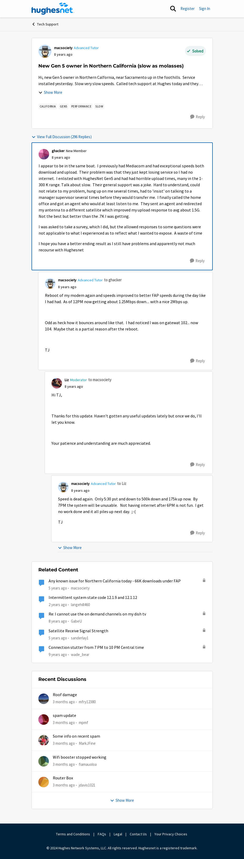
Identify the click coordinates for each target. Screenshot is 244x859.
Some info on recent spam (76, 736)
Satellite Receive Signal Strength (78, 631)
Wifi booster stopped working (79, 757)
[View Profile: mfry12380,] (43, 699)
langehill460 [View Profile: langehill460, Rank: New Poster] (80, 604)
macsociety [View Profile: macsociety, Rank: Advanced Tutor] (63, 47)
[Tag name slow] (99, 106)
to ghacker (113, 279)
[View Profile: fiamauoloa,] (43, 761)
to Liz (121, 483)
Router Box (63, 778)
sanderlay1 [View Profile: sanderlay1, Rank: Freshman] (80, 637)
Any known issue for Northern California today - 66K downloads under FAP (115, 581)
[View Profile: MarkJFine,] (43, 740)
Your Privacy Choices (171, 834)
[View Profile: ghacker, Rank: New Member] (44, 154)
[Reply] (197, 117)
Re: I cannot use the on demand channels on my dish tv (97, 614)
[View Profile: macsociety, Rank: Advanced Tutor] (44, 51)
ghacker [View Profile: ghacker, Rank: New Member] (58, 150)
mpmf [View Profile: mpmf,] (83, 722)
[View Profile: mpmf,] (43, 719)
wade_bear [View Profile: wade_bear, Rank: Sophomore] (80, 654)
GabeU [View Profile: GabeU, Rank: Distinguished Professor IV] (76, 621)
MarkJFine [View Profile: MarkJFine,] (87, 743)
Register (187, 8)
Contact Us (138, 834)
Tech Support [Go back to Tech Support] (45, 24)
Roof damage (65, 694)
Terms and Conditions (73, 834)
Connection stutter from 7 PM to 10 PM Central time (96, 647)
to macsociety (99, 379)
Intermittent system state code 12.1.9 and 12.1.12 (93, 597)
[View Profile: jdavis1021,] (43, 782)
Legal (118, 834)
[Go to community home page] (53, 9)
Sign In (204, 8)
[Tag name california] (47, 106)
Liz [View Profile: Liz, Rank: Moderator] (67, 379)
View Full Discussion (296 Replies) (62, 136)
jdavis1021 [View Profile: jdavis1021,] (87, 785)
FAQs (102, 834)
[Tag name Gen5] (64, 106)
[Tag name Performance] (81, 106)
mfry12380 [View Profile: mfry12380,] (87, 701)
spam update (64, 715)
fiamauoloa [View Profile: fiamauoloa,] (88, 764)
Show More (50, 92)
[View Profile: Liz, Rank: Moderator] (56, 383)
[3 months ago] (64, 702)
